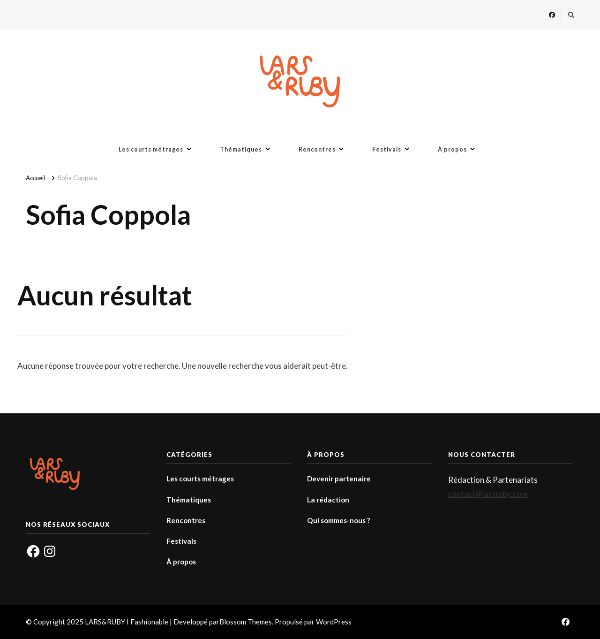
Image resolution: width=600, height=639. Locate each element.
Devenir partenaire (339, 478)
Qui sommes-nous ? (338, 520)
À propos (452, 149)
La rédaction (328, 499)
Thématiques (241, 149)
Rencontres (317, 149)
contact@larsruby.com (488, 494)
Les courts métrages (151, 149)
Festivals (386, 149)
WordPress (334, 621)
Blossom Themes (245, 621)
